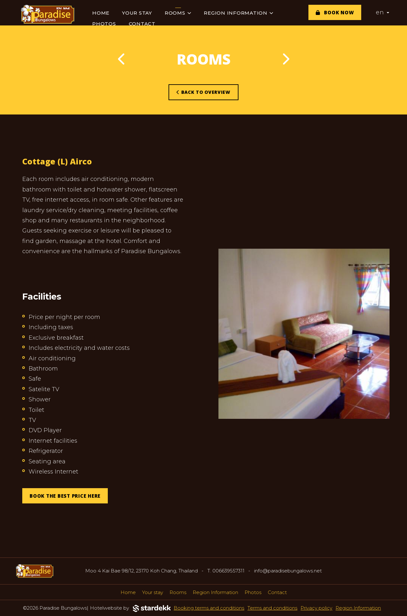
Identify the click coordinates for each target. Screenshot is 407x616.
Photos (104, 24)
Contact (142, 24)
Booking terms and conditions (209, 608)
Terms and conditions (272, 608)
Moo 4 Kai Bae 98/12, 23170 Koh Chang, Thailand (141, 571)
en (382, 12)
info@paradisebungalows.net (288, 571)
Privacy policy (316, 608)
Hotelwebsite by (130, 608)
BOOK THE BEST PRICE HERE (65, 496)
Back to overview (203, 92)
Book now (335, 12)
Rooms (178, 13)
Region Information (238, 13)
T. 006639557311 (226, 571)
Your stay (137, 13)
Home (100, 13)
